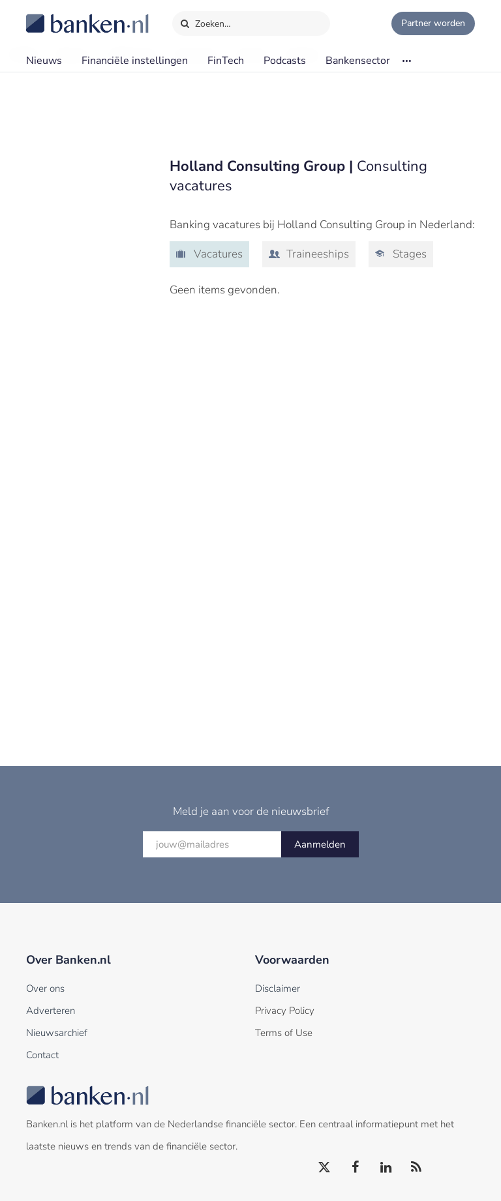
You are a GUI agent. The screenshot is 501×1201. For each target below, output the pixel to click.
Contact (42, 1054)
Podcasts (285, 60)
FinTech (225, 60)
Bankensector (358, 60)
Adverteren (50, 1010)
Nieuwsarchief (56, 1032)
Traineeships (316, 253)
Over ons (45, 988)
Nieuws (44, 60)
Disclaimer (277, 988)
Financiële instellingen (135, 60)
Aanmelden (320, 844)
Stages (408, 253)
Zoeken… (205, 21)
